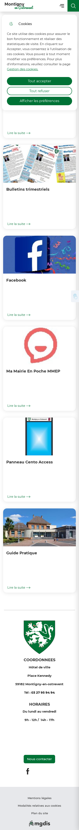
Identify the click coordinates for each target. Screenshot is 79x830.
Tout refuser (39, 91)
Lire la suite (18, 133)
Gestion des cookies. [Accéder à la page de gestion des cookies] (22, 69)
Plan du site (39, 813)
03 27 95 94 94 (43, 692)
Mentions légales (40, 798)
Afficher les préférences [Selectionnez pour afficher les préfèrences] (39, 101)
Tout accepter (39, 81)
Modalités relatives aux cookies (39, 805)
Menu (61, 6)
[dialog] (39, 62)
